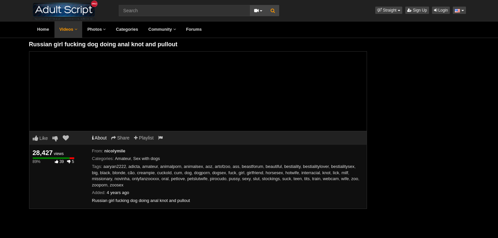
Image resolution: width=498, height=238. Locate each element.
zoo (354, 178)
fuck (232, 172)
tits (307, 178)
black (105, 172)
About (99, 137)
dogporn (202, 172)
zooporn (100, 184)
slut (256, 178)
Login (441, 10)
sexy (246, 178)
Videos (68, 29)
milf (345, 172)
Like (40, 138)
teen (297, 178)
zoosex (116, 184)
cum (178, 172)
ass (236, 166)
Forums (194, 29)
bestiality (292, 166)
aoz (209, 166)
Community (162, 29)
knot (326, 172)
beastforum (252, 166)
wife (345, 178)
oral (165, 178)
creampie (145, 172)
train (316, 178)
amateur (150, 166)
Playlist (143, 137)
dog (188, 172)
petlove (178, 178)
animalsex (193, 166)
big (95, 172)
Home (43, 29)
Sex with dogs (146, 158)
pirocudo (218, 178)
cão (131, 172)
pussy (234, 178)
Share (120, 137)
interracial (310, 172)
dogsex (219, 172)
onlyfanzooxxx (145, 178)
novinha (122, 178)
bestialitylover (316, 166)
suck (286, 178)
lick (336, 172)
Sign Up (417, 10)
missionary (102, 178)
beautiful (274, 166)
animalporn (170, 166)
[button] (388, 10)
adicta (134, 166)
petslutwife (197, 178)
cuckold (164, 172)
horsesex (274, 172)
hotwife (292, 172)
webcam (331, 178)
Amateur (123, 158)
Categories (127, 29)
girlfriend (255, 172)
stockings (271, 178)
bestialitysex (342, 166)
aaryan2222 (114, 166)
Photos (96, 29)
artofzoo (222, 166)
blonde (119, 172)
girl (241, 172)
